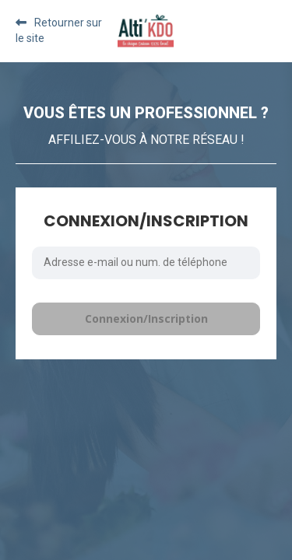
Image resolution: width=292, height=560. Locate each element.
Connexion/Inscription (146, 318)
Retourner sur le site (59, 30)
